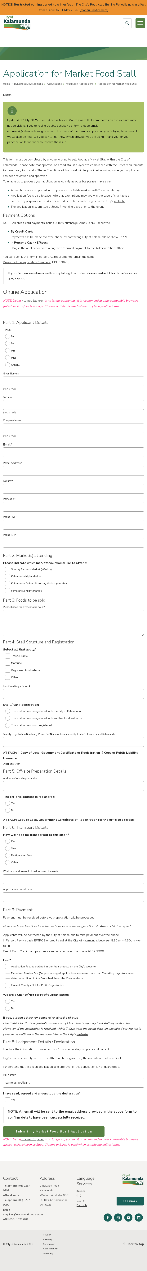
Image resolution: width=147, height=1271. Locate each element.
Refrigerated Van (18, 855)
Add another (11, 764)
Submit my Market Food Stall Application (54, 1131)
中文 (79, 1196)
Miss (11, 357)
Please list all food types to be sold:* (24, 607)
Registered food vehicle (22, 670)
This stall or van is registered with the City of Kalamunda (43, 711)
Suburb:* (8, 481)
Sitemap (47, 1239)
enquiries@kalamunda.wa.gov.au (23, 1214)
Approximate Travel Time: (18, 889)
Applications (54, 84)
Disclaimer (49, 1244)
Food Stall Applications (80, 84)
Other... (12, 364)
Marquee (13, 663)
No (10, 810)
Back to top (133, 1244)
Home (6, 84)
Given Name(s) (11, 373)
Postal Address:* (12, 463)
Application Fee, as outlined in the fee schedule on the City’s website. (50, 966)
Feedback (130, 1201)
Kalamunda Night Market (23, 576)
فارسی (81, 1200)
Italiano (81, 1191)
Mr (9, 336)
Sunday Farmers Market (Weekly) (28, 569)
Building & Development (28, 84)
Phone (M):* (9, 535)
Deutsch (82, 1205)
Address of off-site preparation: (21, 778)
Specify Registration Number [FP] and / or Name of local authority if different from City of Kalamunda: (59, 734)
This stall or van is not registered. (28, 725)
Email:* (7, 444)
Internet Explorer (32, 301)
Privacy (47, 1234)
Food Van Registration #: (17, 686)
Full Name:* (9, 1075)
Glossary (48, 1253)
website (119, 201)
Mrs (10, 350)
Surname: (8, 397)
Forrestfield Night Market (23, 590)
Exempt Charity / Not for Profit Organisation (34, 985)
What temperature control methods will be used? (30, 871)
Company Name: (12, 420)
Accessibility (50, 1248)
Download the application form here (27, 262)
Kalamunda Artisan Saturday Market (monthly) (36, 583)
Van (10, 848)
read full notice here (94, 10)
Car (10, 841)
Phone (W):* (10, 517)
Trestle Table (16, 656)
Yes (10, 803)
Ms (10, 343)
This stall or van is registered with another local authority (43, 718)
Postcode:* (9, 499)
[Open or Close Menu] (140, 23)
